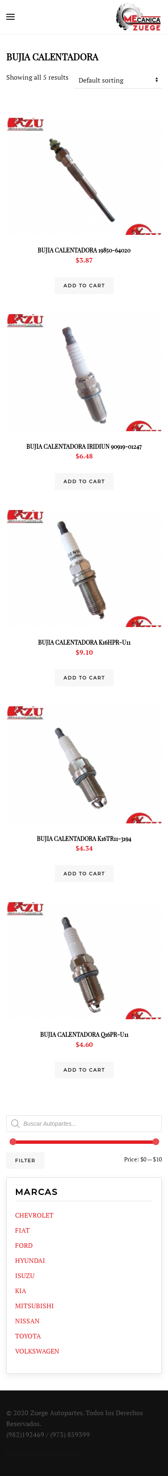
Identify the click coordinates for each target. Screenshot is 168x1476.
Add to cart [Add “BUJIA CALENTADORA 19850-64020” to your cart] (84, 286)
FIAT (22, 1230)
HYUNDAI (30, 1260)
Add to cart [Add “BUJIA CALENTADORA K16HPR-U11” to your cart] (84, 678)
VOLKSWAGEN (37, 1351)
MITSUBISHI (34, 1305)
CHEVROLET (34, 1215)
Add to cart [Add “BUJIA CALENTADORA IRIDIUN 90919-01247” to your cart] (84, 481)
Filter (25, 1161)
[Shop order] (118, 80)
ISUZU (25, 1275)
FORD (24, 1245)
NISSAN (27, 1320)
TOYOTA (28, 1336)
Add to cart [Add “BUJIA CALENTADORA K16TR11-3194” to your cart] (84, 874)
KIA (20, 1290)
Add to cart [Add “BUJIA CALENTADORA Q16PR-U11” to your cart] (84, 1070)
